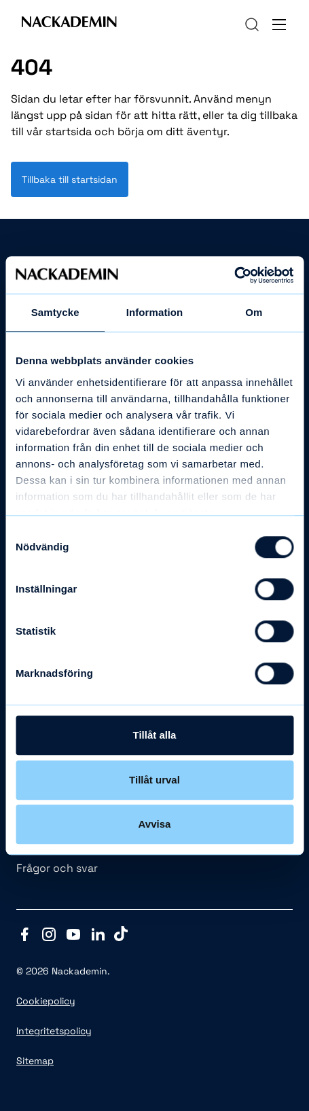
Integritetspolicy (54, 1031)
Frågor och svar (57, 868)
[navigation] (252, 24)
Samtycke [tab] (55, 312)
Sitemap (35, 1061)
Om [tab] (253, 312)
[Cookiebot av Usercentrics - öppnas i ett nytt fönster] (234, 275)
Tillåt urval (154, 780)
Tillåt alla (155, 735)
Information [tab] (154, 312)
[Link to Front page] (69, 24)
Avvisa (155, 824)
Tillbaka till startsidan (69, 179)
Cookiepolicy (45, 1001)
